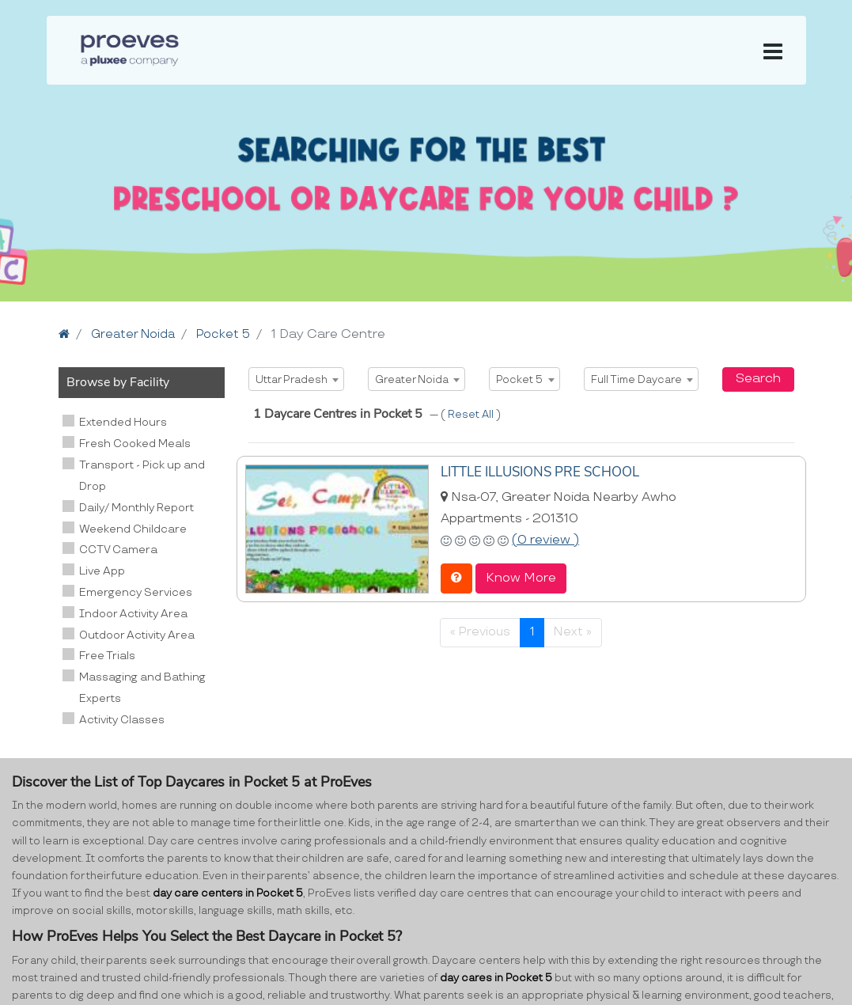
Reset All (472, 414)
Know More (521, 577)
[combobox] (296, 379)
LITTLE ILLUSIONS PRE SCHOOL (536, 471)
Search (758, 378)
